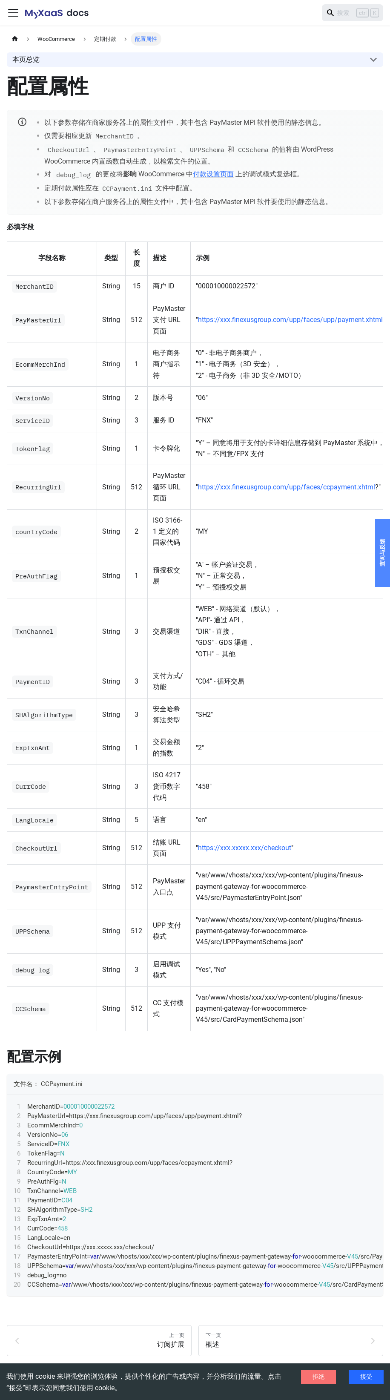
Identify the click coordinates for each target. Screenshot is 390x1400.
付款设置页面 (213, 174)
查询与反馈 (382, 553)
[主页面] (15, 39)
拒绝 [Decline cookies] (318, 1376)
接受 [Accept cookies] (366, 1376)
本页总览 (26, 59)
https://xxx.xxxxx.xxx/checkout (244, 848)
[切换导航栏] (13, 12)
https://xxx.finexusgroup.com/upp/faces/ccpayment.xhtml (286, 487)
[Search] (352, 12)
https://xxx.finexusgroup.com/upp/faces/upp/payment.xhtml (290, 320)
